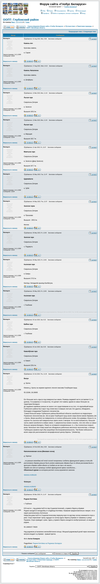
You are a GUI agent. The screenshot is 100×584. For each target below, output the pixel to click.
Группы (70, 11)
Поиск (50, 11)
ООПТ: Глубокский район (21, 19)
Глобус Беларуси (70, 7)
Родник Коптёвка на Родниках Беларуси (47, 543)
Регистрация (81, 11)
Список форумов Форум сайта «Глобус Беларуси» (45, 26)
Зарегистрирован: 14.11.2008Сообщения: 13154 (12, 55)
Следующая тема (90, 31)
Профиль (45, 13)
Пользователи (60, 11)
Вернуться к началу (10, 61)
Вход (82, 13)
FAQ (42, 11)
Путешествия (70, 26)
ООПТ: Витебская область (35, 28)
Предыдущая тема (75, 31)
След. (28, 22)
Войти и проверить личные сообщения (65, 13)
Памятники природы (84, 26)
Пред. (13, 22)
